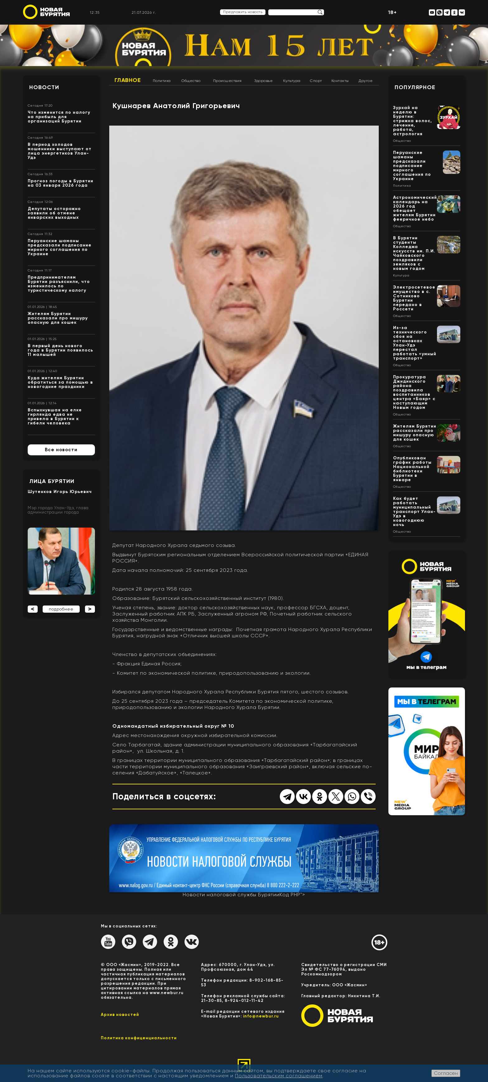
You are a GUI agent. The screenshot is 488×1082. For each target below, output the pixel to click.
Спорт (316, 81)
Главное (128, 80)
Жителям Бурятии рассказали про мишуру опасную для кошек (58, 318)
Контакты (340, 81)
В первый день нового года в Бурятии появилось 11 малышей (60, 350)
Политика (162, 81)
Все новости (61, 449)
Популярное (415, 87)
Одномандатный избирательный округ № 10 (173, 726)
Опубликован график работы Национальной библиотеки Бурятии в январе (412, 468)
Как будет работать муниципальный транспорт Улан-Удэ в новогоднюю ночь (414, 511)
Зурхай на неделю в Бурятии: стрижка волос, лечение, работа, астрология (412, 120)
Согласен (446, 1073)
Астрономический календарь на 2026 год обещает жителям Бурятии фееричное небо (415, 208)
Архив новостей (120, 1014)
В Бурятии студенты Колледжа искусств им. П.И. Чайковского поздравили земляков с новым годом (414, 253)
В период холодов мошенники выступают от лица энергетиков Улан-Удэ (60, 151)
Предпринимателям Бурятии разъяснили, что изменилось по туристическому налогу (59, 284)
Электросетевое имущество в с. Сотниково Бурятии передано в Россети (414, 298)
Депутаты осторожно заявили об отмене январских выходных (54, 213)
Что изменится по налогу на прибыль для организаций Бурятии (59, 117)
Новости (44, 87)
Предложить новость (242, 12)
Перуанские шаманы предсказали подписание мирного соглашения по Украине (60, 247)
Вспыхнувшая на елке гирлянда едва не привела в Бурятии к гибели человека (55, 416)
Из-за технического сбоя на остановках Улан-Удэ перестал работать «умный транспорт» (414, 343)
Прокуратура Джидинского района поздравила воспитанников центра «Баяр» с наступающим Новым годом (414, 392)
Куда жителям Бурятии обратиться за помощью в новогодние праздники (60, 382)
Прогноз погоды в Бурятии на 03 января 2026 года (60, 183)
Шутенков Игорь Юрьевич (60, 491)
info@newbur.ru (261, 1016)
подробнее (61, 609)
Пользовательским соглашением (278, 1076)
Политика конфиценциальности (139, 1038)
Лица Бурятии (51, 481)
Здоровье (263, 81)
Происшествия (227, 81)
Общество (190, 81)
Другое (366, 81)
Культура (292, 81)
